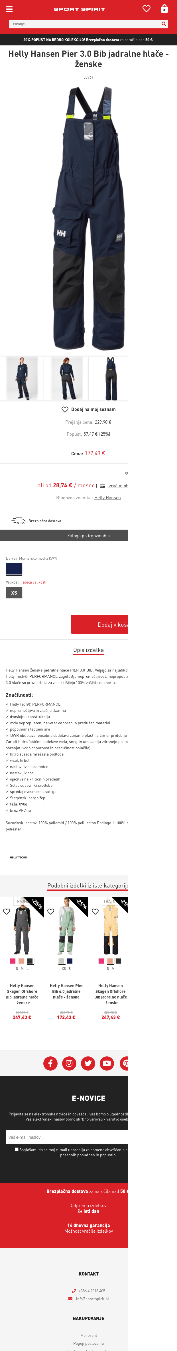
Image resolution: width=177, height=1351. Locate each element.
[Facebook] (50, 1063)
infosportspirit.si (92, 1298)
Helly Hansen (107, 497)
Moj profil (88, 1335)
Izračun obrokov (123, 485)
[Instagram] (69, 1063)
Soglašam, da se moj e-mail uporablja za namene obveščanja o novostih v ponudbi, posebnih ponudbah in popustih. (90, 1152)
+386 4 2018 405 (92, 1290)
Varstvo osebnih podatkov (128, 1118)
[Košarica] (162, 8)
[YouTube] (107, 1063)
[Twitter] (88, 1063)
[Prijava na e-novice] (164, 1137)
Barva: (31, 558)
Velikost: (26, 582)
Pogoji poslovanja (88, 1343)
